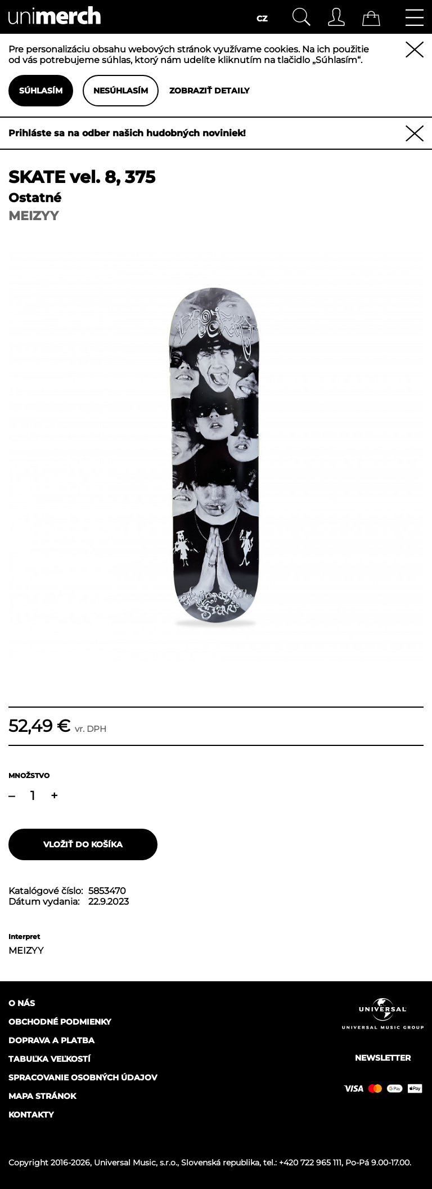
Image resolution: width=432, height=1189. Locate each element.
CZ (261, 19)
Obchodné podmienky (59, 1022)
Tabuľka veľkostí (49, 1059)
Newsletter (383, 1058)
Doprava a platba (51, 1040)
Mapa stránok (42, 1096)
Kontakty (30, 1115)
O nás (21, 1003)
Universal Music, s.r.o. (135, 1162)
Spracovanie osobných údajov (82, 1077)
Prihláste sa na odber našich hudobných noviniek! (127, 133)
